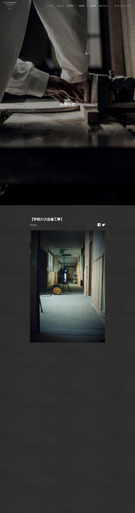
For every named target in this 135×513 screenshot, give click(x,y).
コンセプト (50, 6)
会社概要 (93, 6)
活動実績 (81, 6)
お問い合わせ (103, 6)
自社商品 (70, 6)
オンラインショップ (124, 5)
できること (60, 6)
